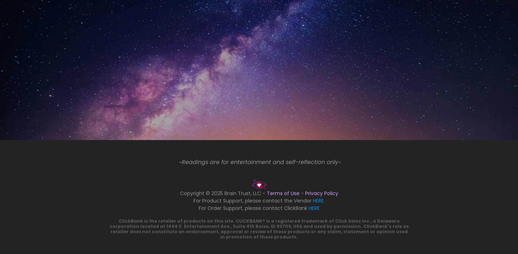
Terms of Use (283, 193)
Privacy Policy (321, 193)
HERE (318, 200)
